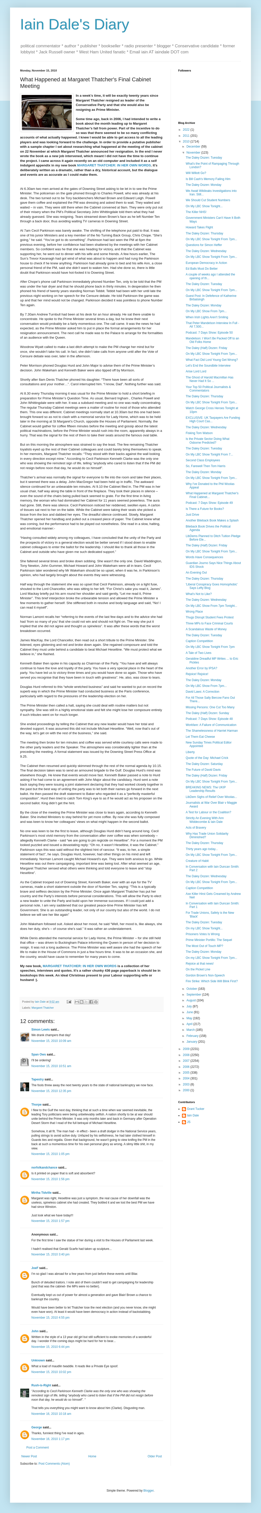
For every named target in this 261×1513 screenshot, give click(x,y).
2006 (186, 1067)
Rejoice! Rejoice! (197, 674)
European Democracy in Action (206, 263)
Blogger (148, 1490)
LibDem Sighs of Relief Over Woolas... (211, 797)
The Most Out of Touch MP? (204, 946)
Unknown (38, 1360)
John (35, 1331)
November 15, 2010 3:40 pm (50, 1254)
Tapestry (37, 1079)
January (192, 1041)
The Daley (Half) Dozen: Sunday (207, 713)
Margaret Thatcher (43, 1007)
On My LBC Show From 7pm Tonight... (211, 606)
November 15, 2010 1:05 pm (50, 1154)
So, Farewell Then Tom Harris (205, 466)
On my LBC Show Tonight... (204, 928)
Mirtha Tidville (41, 1192)
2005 (186, 1072)
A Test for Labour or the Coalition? (208, 812)
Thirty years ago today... (202, 849)
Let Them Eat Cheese (200, 736)
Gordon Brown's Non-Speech (205, 975)
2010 (186, 141)
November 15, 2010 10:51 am (51, 1066)
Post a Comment (37, 1447)
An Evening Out (196, 572)
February (192, 1036)
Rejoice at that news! (200, 963)
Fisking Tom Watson (199, 433)
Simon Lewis (40, 1029)
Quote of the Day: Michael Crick (207, 758)
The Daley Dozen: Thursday (204, 233)
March (191, 1030)
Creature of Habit (197, 861)
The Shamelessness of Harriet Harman (212, 730)
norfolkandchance (44, 1167)
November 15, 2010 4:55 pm (50, 1317)
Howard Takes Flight (199, 227)
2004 (186, 1078)
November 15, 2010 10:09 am (51, 1041)
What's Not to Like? (199, 594)
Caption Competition (199, 641)
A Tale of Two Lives (198, 653)
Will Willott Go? (196, 173)
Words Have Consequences (204, 557)
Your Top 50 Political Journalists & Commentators (208, 388)
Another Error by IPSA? (201, 668)
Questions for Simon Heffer (204, 245)
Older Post (155, 1456)
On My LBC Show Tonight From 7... (209, 454)
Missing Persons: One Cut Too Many (210, 707)
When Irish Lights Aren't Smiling (207, 317)
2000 (186, 1090)
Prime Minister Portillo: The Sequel (209, 940)
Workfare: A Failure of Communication (211, 725)
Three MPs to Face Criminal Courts (209, 623)
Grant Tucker (195, 1109)
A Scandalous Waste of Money (206, 629)
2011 (186, 135)
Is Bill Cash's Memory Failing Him (208, 179)
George (36, 1427)
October (192, 989)
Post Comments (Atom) (54, 1463)
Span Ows (38, 1054)
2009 (186, 1049)
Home (92, 1456)
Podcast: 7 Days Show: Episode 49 (209, 503)
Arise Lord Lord (196, 371)
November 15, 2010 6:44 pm (50, 1347)
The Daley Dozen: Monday (203, 185)
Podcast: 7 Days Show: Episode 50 (209, 332)
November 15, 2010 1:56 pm (50, 1179)
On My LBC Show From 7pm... (206, 311)
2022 (186, 129)
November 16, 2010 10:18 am (51, 1414)
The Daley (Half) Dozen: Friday (206, 348)
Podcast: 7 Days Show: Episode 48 (209, 719)
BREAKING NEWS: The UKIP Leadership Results (206, 789)
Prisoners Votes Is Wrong (203, 934)
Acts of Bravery (196, 827)
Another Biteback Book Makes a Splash (212, 520)
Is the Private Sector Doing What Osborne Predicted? (207, 440)
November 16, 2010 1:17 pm (50, 1439)
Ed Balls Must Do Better (202, 268)
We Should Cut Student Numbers (208, 200)
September (194, 994)
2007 (186, 1061)
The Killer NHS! (196, 212)
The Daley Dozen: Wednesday (206, 251)
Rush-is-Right (41, 1385)
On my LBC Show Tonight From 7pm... (211, 958)
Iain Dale (193, 1115)
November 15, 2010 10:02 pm (51, 1372)
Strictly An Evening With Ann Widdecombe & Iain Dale (205, 819)
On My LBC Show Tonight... (204, 206)
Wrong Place (194, 611)
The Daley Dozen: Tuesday (204, 157)
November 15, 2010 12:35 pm (51, 1091)
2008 (186, 1055)
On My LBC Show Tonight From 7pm (210, 647)
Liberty (190, 752)
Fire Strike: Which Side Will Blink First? (212, 981)
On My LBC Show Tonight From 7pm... (211, 239)
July (189, 1006)
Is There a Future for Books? (205, 509)
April (189, 1024)
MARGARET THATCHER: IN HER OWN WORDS (114, 165)
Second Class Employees (203, 460)
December (193, 146)
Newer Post (29, 1456)
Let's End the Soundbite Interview (208, 365)
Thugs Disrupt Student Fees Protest (210, 617)
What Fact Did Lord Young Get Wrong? (212, 360)
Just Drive (192, 514)
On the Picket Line (198, 969)
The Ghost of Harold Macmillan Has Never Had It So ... (209, 379)
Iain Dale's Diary (74, 24)
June (190, 1012)
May (189, 1018)
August (191, 1000)
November (193, 152)
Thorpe (36, 1104)
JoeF (34, 1268)
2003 (186, 1084)
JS (188, 1122)
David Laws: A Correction (202, 691)
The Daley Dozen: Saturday (204, 764)
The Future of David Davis (203, 769)
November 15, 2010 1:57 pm (50, 1221)
